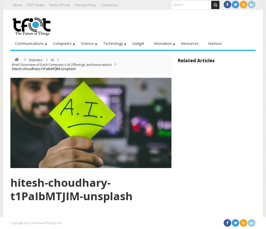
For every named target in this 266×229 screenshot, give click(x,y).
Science (87, 43)
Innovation (163, 43)
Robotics (36, 60)
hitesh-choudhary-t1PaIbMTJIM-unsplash (71, 189)
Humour (215, 43)
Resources (190, 43)
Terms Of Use (59, 5)
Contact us (109, 5)
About (17, 5)
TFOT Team (35, 5)
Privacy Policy (85, 5)
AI (52, 60)
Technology (113, 43)
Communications (29, 43)
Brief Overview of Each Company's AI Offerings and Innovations (62, 64)
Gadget (138, 43)
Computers (62, 43)
